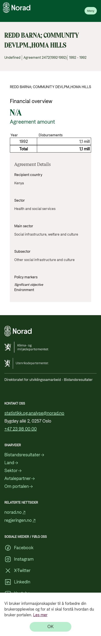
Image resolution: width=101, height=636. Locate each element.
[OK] (50, 627)
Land (11, 463)
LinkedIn (17, 582)
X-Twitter (17, 570)
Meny (90, 10)
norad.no (15, 512)
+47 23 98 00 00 (20, 429)
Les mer (40, 615)
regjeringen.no (20, 520)
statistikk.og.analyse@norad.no (34, 413)
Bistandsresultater (24, 455)
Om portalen (18, 486)
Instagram (19, 559)
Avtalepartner (19, 478)
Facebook (18, 547)
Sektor (13, 471)
